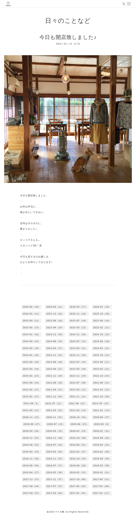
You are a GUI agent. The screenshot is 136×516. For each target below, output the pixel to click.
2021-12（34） (55, 396)
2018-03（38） (55, 472)
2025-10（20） (102, 313)
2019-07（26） (55, 444)
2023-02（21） (102, 368)
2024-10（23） (102, 334)
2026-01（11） (32, 313)
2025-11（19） (79, 313)
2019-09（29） (102, 437)
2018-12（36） (32, 458)
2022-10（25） (102, 375)
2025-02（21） (102, 327)
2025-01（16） (32, 334)
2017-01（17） (102, 493)
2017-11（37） (55, 479)
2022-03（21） (79, 389)
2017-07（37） (55, 486)
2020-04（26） (32, 431)
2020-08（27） (32, 424)
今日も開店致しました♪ (68, 37)
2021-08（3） (31, 403)
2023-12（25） (55, 355)
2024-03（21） (79, 348)
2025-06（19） (102, 320)
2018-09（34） (102, 458)
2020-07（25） (56, 424)
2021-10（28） (102, 396)
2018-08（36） (32, 465)
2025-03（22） (79, 327)
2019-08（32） (32, 444)
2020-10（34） (79, 417)
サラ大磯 (59, 511)
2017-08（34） (32, 486)
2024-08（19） (55, 341)
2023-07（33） (79, 362)
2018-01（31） (102, 472)
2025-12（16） (55, 313)
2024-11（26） (79, 334)
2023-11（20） (79, 355)
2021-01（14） (102, 410)
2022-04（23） (55, 389)
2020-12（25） (32, 417)
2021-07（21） (54, 403)
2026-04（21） (55, 306)
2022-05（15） (32, 389)
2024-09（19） (32, 341)
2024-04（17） (55, 348)
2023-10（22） (102, 355)
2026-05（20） (32, 306)
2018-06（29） (79, 465)
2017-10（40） (78, 479)
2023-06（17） (102, 362)
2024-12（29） (55, 334)
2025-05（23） (32, 327)
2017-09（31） (102, 479)
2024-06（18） (102, 341)
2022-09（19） (32, 382)
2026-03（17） (79, 306)
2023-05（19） (32, 368)
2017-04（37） (32, 493)
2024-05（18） (32, 348)
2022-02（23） (102, 389)
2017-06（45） (78, 486)
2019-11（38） (55, 437)
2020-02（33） (79, 431)
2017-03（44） (55, 493)
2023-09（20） (32, 362)
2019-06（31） (79, 444)
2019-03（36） (55, 451)
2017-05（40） (102, 486)
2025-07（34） (79, 320)
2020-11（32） (55, 417)
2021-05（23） (101, 403)
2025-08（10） (55, 320)
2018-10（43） (79, 458)
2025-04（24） (55, 327)
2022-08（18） (55, 382)
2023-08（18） (55, 362)
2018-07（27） (55, 465)
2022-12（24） (55, 375)
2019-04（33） (32, 451)
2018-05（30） (102, 465)
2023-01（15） (32, 375)
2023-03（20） (79, 368)
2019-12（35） (32, 437)
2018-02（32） (79, 472)
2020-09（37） (102, 417)
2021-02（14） (79, 410)
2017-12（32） (32, 479)
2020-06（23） (79, 424)
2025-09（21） (32, 320)
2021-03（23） (55, 410)
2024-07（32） (79, 341)
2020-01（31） (102, 431)
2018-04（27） (32, 472)
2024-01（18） (32, 355)
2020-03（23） (55, 431)
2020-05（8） (102, 424)
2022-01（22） (32, 396)
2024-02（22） (102, 348)
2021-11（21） (79, 396)
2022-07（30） (79, 382)
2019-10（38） (79, 437)
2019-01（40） (102, 451)
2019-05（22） (102, 444)
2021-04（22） (32, 410)
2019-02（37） (79, 451)
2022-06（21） (102, 382)
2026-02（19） (102, 306)
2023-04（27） (55, 368)
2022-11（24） (79, 375)
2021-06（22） (78, 403)
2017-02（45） (78, 493)
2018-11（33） (55, 458)
